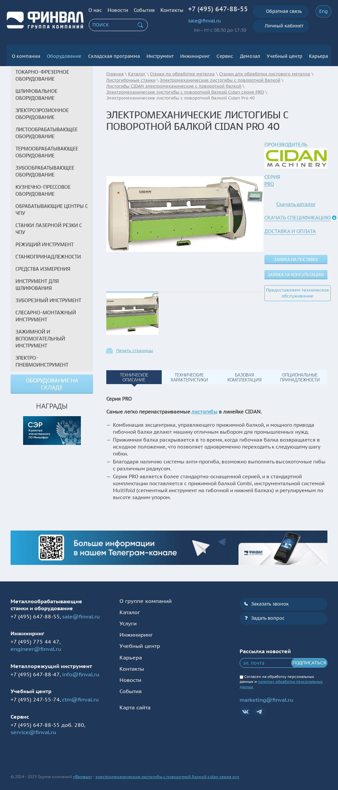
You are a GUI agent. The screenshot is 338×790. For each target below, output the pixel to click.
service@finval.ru (33, 729)
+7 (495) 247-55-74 (35, 696)
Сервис (225, 54)
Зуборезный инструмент (48, 298)
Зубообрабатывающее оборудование (45, 168)
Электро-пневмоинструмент (42, 358)
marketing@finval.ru (266, 697)
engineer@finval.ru (36, 646)
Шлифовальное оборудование (36, 92)
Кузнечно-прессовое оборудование (43, 187)
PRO (269, 181)
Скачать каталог (296, 201)
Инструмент (160, 54)
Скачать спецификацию (297, 215)
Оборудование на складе (52, 381)
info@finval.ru (80, 671)
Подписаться (309, 660)
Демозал (250, 54)
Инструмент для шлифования (37, 282)
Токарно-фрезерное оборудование (42, 72)
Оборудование (64, 54)
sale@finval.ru (204, 21)
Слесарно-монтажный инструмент (46, 313)
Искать (140, 25)
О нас (95, 10)
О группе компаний (145, 598)
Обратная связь (284, 11)
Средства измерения (43, 266)
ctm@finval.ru (80, 696)
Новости (118, 10)
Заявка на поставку (296, 257)
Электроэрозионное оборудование (42, 111)
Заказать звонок (270, 601)
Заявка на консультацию (295, 272)
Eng (323, 11)
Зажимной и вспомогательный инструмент (40, 336)
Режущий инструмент (45, 242)
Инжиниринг (195, 54)
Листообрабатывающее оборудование (47, 130)
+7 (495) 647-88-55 (218, 9)
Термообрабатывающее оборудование (47, 149)
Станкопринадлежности (48, 254)
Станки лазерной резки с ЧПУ (49, 226)
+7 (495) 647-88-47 (35, 671)
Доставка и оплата (290, 228)
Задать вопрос (268, 615)
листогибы (204, 409)
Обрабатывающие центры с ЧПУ (52, 207)
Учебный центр (284, 54)
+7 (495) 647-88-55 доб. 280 (47, 722)
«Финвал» (82, 773)
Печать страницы (134, 348)
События (144, 10)
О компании (26, 54)
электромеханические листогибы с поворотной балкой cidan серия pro (167, 773)
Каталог (129, 609)
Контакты (172, 10)
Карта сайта (135, 704)
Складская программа (114, 54)
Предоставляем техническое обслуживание (297, 290)
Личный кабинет (284, 26)
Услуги (128, 620)
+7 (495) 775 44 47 (35, 639)
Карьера (318, 54)
